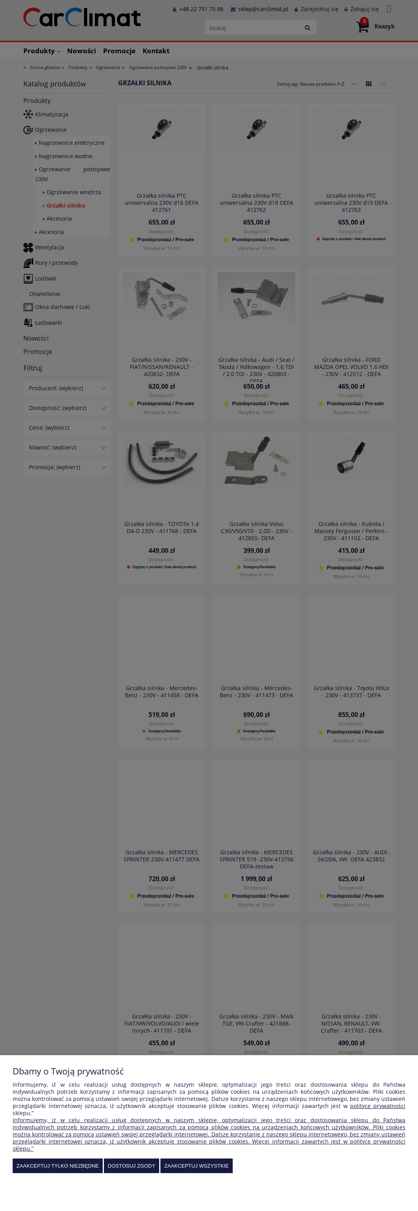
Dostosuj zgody (131, 1166)
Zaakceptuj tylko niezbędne (58, 1166)
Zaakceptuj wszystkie (196, 1166)
